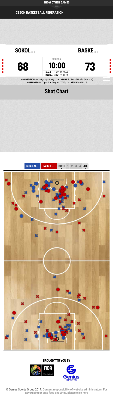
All (85, 166)
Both (61, 166)
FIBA (42, 372)
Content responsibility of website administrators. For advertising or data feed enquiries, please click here (66, 391)
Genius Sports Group (71, 372)
